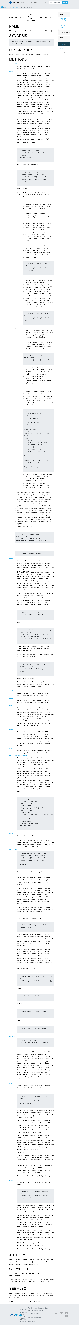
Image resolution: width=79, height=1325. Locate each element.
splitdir (12, 916)
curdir (11, 691)
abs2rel (12, 1083)
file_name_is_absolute (18, 756)
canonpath (13, 64)
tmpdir (11, 730)
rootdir (12, 705)
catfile (12, 559)
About (46, 2)
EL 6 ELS (24, 2)
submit (65, 2)
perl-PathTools (13, 7)
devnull (12, 698)
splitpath (13, 850)
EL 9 (41, 2)
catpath (12, 1037)
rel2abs (12, 1180)
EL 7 (30, 2)
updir (11, 748)
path (11, 834)
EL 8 (35, 2)
